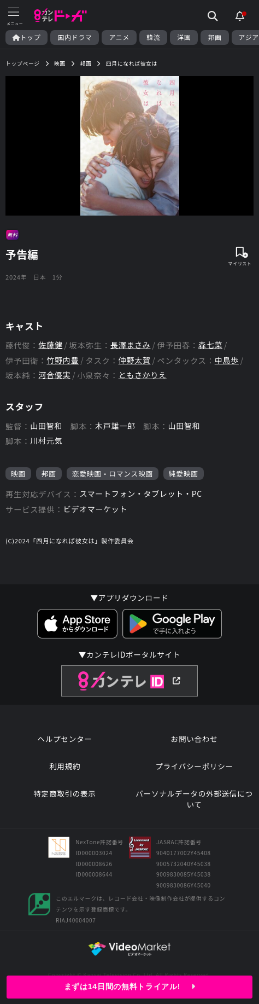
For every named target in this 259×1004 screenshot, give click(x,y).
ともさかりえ (143, 375)
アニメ (119, 37)
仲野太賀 (135, 360)
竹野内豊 (62, 360)
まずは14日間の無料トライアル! (129, 986)
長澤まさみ (130, 345)
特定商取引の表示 (64, 793)
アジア (249, 37)
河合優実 (54, 375)
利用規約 (64, 766)
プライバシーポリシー (194, 766)
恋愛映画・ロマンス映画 (112, 473)
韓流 (153, 37)
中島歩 (227, 360)
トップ (26, 37)
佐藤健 (50, 345)
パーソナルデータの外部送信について (194, 799)
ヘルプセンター (64, 739)
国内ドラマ (74, 37)
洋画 (184, 37)
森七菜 (210, 345)
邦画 (214, 37)
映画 (18, 473)
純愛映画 (183, 473)
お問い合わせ (194, 739)
